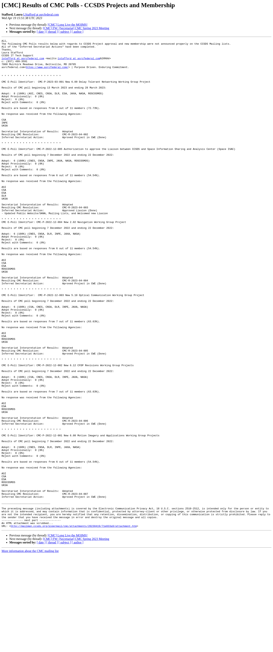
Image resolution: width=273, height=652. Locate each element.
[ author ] (77, 31)
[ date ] (41, 31)
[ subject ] (65, 31)
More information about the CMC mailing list (30, 648)
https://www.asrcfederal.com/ (47, 73)
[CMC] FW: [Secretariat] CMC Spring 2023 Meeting (76, 28)
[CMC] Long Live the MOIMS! (67, 24)
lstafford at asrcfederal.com (23, 62)
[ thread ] (52, 31)
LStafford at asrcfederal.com (41, 14)
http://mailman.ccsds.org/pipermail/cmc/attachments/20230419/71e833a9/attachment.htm (74, 623)
